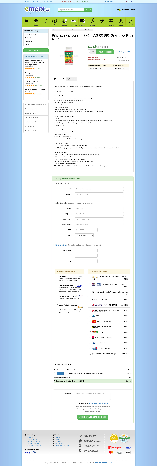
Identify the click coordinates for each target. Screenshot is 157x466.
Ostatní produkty (64, 29)
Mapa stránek (59, 443)
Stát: (70, 235)
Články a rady (30, 130)
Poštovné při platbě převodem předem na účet (109, 293)
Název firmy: (67, 250)
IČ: (70, 256)
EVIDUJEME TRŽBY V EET (103, 463)
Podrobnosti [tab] (59, 79)
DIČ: (70, 261)
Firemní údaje (77, 245)
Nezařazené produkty (34, 445)
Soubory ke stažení (32, 122)
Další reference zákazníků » (36, 98)
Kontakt (27, 1)
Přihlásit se (109, 1)
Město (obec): (67, 224)
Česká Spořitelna (109, 348)
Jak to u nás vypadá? (34, 441)
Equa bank (109, 300)
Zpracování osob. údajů (62, 445)
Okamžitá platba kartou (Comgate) (109, 285)
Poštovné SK (29, 41)
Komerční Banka (109, 337)
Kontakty (30, 437)
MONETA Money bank (109, 305)
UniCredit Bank (109, 310)
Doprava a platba (32, 439)
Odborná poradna (31, 118)
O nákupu (35, 1)
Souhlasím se (92, 403)
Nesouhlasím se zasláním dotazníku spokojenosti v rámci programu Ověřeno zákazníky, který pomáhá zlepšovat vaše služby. (92, 409)
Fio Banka (109, 343)
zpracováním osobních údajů (98, 403)
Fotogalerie (29, 126)
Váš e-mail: (68, 189)
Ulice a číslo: (67, 219)
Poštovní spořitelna (109, 321)
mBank (109, 332)
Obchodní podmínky (33, 443)
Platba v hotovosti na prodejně (109, 354)
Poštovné (28, 38)
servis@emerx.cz (68, 1)
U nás (27, 44)
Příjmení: (68, 214)
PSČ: (69, 230)
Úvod (54, 29)
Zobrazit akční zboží (36, 50)
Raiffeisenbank (109, 327)
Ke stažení (58, 441)
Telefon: (69, 194)
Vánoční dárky (30, 113)
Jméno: (68, 208)
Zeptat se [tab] (71, 79)
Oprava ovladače (30, 34)
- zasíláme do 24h (35, 105)
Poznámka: (68, 393)
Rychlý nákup (123, 51)
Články (49, 1)
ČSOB (109, 316)
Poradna (42, 1)
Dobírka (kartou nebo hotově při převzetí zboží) (109, 278)
